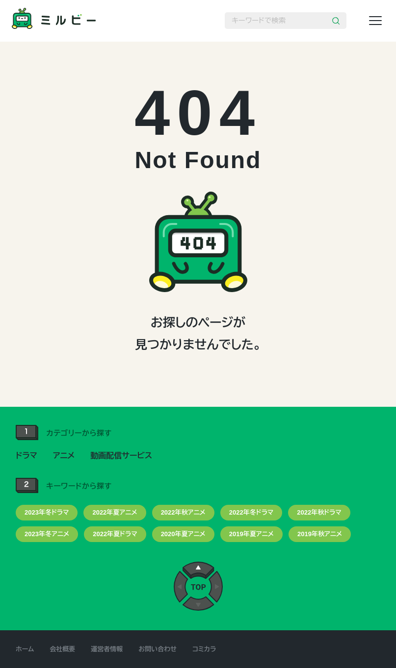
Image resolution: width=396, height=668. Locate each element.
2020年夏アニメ (183, 534)
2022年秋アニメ (183, 512)
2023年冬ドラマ (47, 512)
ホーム (25, 649)
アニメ (64, 455)
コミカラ (204, 649)
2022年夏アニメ (114, 512)
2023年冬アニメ (47, 534)
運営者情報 (107, 649)
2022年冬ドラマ (251, 512)
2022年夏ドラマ (115, 534)
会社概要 (62, 649)
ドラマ (26, 455)
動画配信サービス (121, 455)
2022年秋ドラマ (319, 512)
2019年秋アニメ (319, 534)
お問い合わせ (157, 649)
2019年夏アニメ (251, 534)
